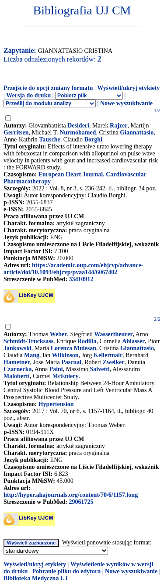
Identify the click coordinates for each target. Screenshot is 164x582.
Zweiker (114, 362)
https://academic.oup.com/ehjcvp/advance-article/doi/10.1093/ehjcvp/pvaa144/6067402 (73, 269)
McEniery (65, 376)
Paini (56, 369)
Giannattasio (137, 132)
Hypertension (56, 404)
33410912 (81, 279)
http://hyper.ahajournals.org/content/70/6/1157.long (70, 495)
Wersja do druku (28, 95)
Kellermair (108, 355)
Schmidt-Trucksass (28, 341)
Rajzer (118, 125)
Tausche (49, 139)
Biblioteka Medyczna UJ (35, 578)
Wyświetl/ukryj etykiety (128, 88)
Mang (31, 355)
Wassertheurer (113, 334)
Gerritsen (16, 132)
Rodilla (87, 341)
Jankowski (17, 348)
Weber (58, 334)
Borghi (93, 139)
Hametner (16, 362)
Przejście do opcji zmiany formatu (48, 88)
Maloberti (16, 376)
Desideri (78, 125)
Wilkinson (65, 355)
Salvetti (100, 369)
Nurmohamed (77, 132)
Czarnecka (17, 369)
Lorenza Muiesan (73, 348)
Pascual (71, 362)
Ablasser (133, 341)
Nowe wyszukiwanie (126, 103)
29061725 (81, 502)
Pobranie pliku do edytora (66, 571)
